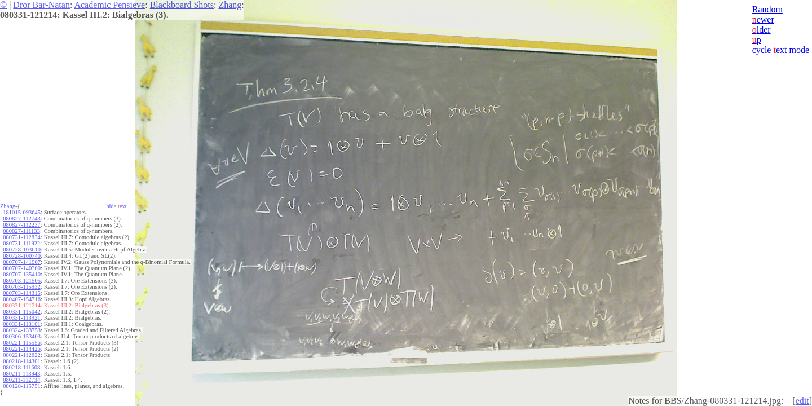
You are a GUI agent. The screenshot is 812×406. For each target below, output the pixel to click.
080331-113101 (21, 324)
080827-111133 (21, 231)
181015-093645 (22, 212)
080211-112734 (21, 380)
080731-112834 (21, 237)
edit (802, 400)
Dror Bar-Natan (41, 5)
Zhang (229, 5)
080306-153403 (22, 336)
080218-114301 (21, 361)
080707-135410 (22, 274)
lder (761, 29)
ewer (763, 19)
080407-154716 (22, 299)
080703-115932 (21, 287)
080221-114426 (21, 349)
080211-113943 (21, 373)
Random (767, 9)
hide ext (116, 206)
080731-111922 (21, 243)
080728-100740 (22, 256)
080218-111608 (21, 367)
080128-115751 (21, 386)
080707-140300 (22, 268)
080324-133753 (22, 330)
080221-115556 (21, 342)
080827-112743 (21, 218)
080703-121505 (22, 280)
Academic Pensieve (109, 5)
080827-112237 (21, 225)
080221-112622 (21, 355)
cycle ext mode (780, 50)
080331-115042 (21, 311)
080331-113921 (21, 318)
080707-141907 (22, 262)
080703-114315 (21, 293)
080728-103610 (22, 249)
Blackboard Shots (182, 5)
